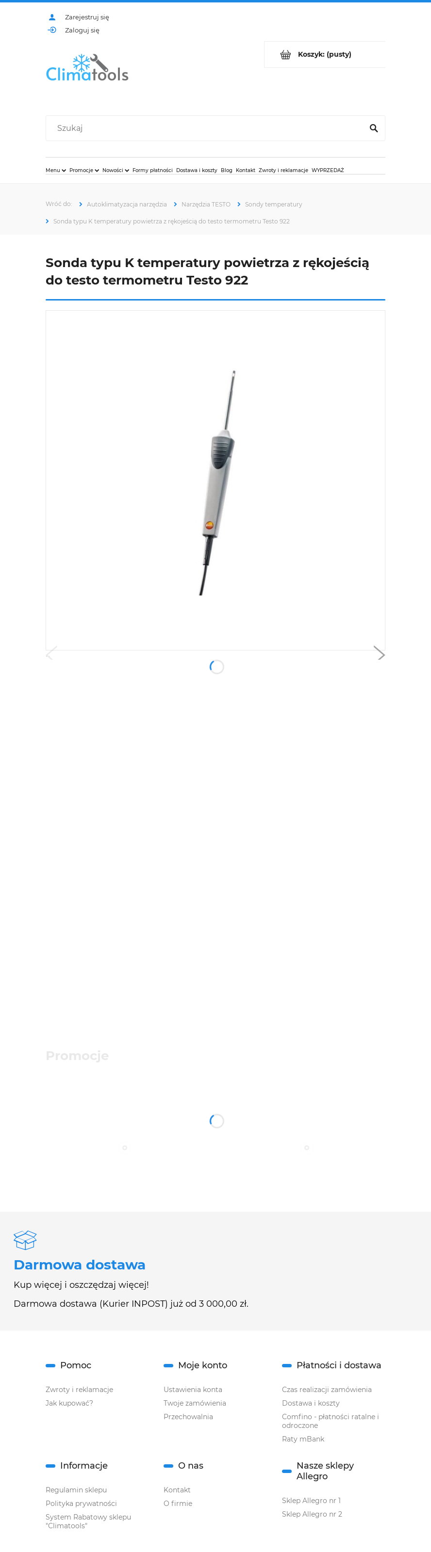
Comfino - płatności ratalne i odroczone (330, 1421)
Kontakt (177, 1490)
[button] (51, 657)
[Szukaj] (374, 128)
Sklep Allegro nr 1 (311, 1500)
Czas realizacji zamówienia (327, 1389)
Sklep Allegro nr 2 (312, 1514)
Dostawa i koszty (311, 1403)
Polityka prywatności (81, 1503)
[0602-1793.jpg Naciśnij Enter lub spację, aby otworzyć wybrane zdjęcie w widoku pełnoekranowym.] (215, 480)
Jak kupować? (69, 1403)
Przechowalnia (188, 1416)
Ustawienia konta (193, 1389)
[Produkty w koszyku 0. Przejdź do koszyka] (325, 54)
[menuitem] (56, 170)
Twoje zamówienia (195, 1403)
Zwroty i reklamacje (79, 1389)
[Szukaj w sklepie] (206, 128)
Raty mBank (303, 1439)
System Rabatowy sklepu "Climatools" (88, 1521)
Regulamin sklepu (76, 1490)
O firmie (178, 1503)
